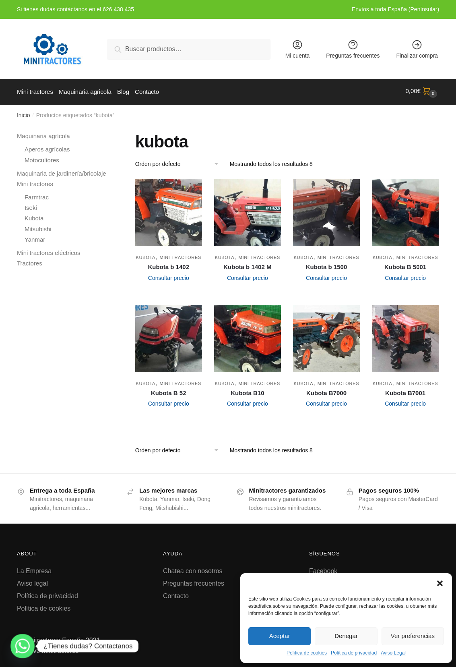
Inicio (23, 113)
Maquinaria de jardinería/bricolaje (61, 171)
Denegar (346, 635)
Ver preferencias (413, 635)
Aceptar (279, 635)
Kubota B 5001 (405, 264)
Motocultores (42, 158)
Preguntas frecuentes (353, 49)
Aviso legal (32, 581)
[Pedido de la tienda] (179, 162)
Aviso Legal (393, 653)
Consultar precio (168, 276)
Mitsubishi (38, 227)
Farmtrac (37, 195)
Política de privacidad (354, 653)
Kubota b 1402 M (247, 264)
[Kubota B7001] (405, 336)
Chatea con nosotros (193, 569)
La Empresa (34, 569)
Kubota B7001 (405, 390)
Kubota (146, 255)
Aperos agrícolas (47, 147)
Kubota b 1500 (326, 264)
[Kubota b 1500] (326, 210)
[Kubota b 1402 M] (247, 210)
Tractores (29, 261)
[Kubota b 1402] (168, 210)
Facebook (323, 569)
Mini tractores (180, 255)
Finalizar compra (416, 49)
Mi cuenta (297, 49)
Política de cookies (307, 653)
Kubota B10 (247, 390)
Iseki (31, 205)
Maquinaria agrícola (43, 133)
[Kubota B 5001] (405, 210)
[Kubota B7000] (326, 336)
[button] (440, 583)
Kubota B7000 (326, 390)
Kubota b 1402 (168, 264)
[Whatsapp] (22, 646)
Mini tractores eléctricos (48, 250)
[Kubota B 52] (168, 336)
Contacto (176, 593)
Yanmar (35, 237)
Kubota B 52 (168, 390)
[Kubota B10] (247, 336)
